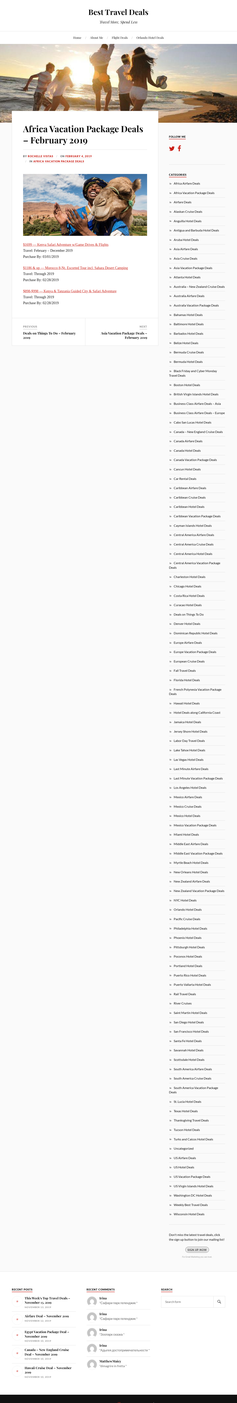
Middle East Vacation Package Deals (198, 853)
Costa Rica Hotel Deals (189, 595)
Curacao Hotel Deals (188, 605)
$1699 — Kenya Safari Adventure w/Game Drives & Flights (65, 245)
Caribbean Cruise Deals (190, 497)
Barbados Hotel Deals (188, 333)
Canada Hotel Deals (187, 450)
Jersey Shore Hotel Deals (190, 731)
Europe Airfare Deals (188, 642)
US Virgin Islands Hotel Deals (193, 1186)
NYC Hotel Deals (185, 900)
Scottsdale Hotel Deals (189, 1059)
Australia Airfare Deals (189, 296)
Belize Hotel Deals (186, 343)
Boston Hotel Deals (187, 385)
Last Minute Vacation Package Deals (198, 778)
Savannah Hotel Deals (188, 1050)
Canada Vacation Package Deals (195, 460)
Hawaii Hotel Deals (187, 703)
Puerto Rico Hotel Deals (190, 975)
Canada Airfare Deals (188, 441)
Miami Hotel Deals (186, 834)
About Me (96, 37)
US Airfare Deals (185, 1158)
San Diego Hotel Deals (189, 1022)
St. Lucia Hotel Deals (187, 1101)
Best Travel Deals (118, 12)
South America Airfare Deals (193, 1069)
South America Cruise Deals (192, 1078)
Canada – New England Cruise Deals (198, 432)
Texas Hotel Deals (186, 1111)
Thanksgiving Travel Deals (191, 1120)
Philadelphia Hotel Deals (190, 928)
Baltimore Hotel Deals (189, 324)
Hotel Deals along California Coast (197, 712)
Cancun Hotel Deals (187, 469)
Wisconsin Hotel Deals (189, 1214)
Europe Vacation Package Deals (195, 652)
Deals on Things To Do (189, 614)
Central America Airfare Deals (194, 535)
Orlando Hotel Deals (150, 37)
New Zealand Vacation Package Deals (199, 891)
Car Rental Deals (185, 478)
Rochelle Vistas (40, 156)
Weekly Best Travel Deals (191, 1205)
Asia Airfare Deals (186, 249)
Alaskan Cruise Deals (188, 211)
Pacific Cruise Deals (187, 919)
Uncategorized (184, 1148)
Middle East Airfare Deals (191, 844)
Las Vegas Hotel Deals (188, 759)
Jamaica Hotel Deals (187, 722)
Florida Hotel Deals (187, 680)
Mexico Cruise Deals (188, 806)
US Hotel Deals (184, 1167)
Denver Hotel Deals (187, 623)
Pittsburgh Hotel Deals (189, 947)
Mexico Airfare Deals (188, 797)
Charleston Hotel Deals (189, 577)
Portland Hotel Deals (188, 966)
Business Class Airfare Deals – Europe (199, 413)
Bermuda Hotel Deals (188, 361)
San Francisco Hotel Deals (191, 1031)
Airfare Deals (182, 202)
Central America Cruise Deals (194, 544)
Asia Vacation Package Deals (193, 268)
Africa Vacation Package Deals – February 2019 (83, 134)
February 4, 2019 (78, 156)
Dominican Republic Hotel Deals (195, 633)
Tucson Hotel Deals (187, 1130)
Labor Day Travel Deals (189, 740)
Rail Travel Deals (185, 994)
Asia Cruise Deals (185, 258)
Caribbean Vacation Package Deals (197, 516)
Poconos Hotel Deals (188, 956)
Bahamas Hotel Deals (188, 315)
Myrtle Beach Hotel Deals (191, 862)
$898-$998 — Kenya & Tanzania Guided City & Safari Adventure (70, 291)
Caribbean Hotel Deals (189, 506)
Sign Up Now (197, 1249)
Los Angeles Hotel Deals (190, 787)
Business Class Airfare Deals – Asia (197, 403)
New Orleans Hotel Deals (191, 872)
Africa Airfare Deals (187, 183)
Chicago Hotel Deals (187, 586)
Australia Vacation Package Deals (196, 305)
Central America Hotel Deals (193, 554)
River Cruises (183, 1003)
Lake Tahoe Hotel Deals (189, 750)
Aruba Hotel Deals (186, 240)
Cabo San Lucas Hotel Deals (192, 422)
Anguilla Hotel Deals (188, 221)
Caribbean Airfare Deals (190, 488)
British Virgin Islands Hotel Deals (196, 394)
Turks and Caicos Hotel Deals (193, 1139)
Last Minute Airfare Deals (191, 769)
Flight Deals (120, 37)
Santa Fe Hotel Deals (188, 1041)
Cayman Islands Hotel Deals (193, 525)
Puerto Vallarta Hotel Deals (192, 984)
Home (77, 37)
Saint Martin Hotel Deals (190, 1013)
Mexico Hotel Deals (187, 816)
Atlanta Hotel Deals (187, 277)
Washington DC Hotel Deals (193, 1195)
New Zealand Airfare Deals (192, 881)
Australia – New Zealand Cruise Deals (199, 286)
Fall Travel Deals (185, 670)
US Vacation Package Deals (192, 1176)
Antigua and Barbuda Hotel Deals (196, 230)
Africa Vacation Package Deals (58, 161)
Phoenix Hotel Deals (188, 937)
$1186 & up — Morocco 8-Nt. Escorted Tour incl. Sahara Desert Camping (75, 268)
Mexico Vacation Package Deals (195, 825)
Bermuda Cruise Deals (189, 352)
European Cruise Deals (189, 661)
